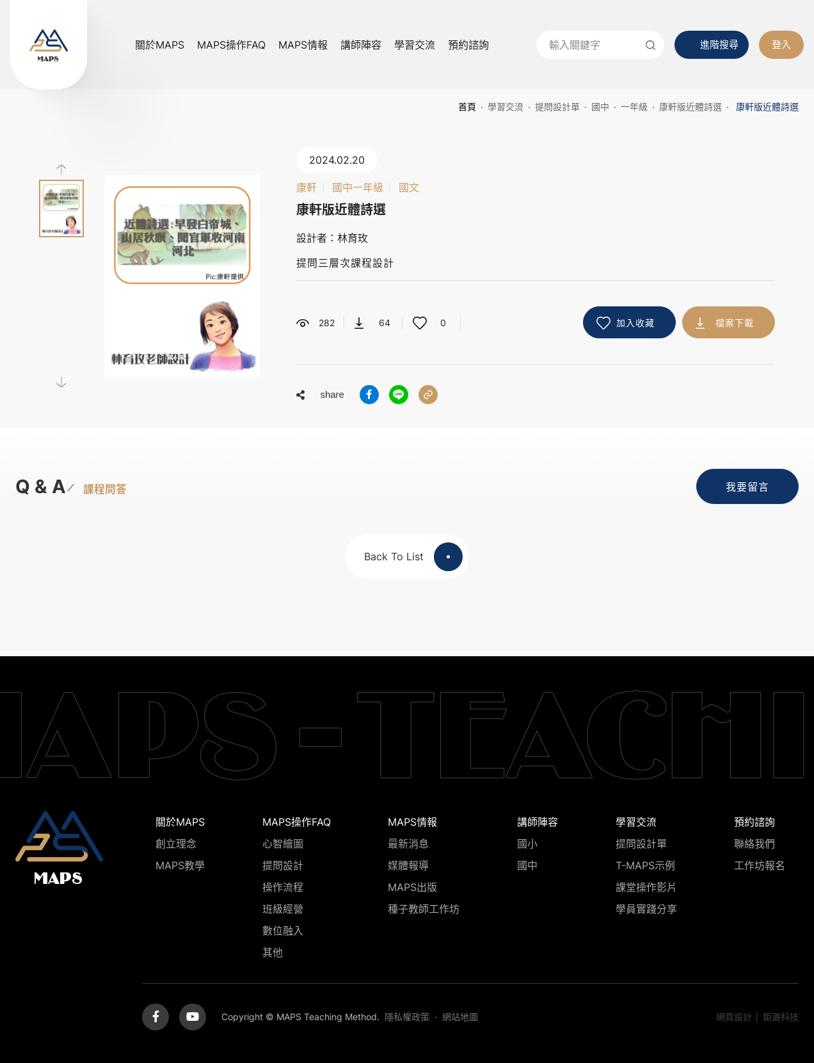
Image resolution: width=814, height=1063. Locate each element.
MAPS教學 (180, 865)
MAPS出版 (412, 887)
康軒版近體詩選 (690, 106)
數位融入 (282, 930)
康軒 (306, 187)
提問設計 (282, 865)
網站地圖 (460, 1016)
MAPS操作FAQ (231, 44)
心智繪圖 (282, 843)
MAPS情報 (303, 44)
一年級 (634, 106)
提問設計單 (557, 106)
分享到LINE (398, 394)
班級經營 (282, 908)
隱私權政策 (407, 1016)
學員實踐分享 (646, 908)
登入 (781, 44)
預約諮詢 (468, 44)
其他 (272, 952)
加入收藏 (635, 322)
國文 (409, 187)
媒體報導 (408, 865)
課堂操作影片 (646, 887)
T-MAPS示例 (645, 865)
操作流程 (282, 887)
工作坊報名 (759, 865)
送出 (650, 45)
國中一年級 (357, 187)
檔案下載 (734, 322)
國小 (527, 843)
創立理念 (176, 843)
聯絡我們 (754, 843)
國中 (600, 106)
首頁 (467, 106)
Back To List (413, 556)
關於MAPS (159, 44)
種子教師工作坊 (423, 908)
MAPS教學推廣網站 (48, 45)
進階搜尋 (719, 44)
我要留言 (747, 486)
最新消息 (408, 843)
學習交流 (414, 44)
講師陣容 (360, 44)
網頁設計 (734, 1016)
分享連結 (428, 394)
